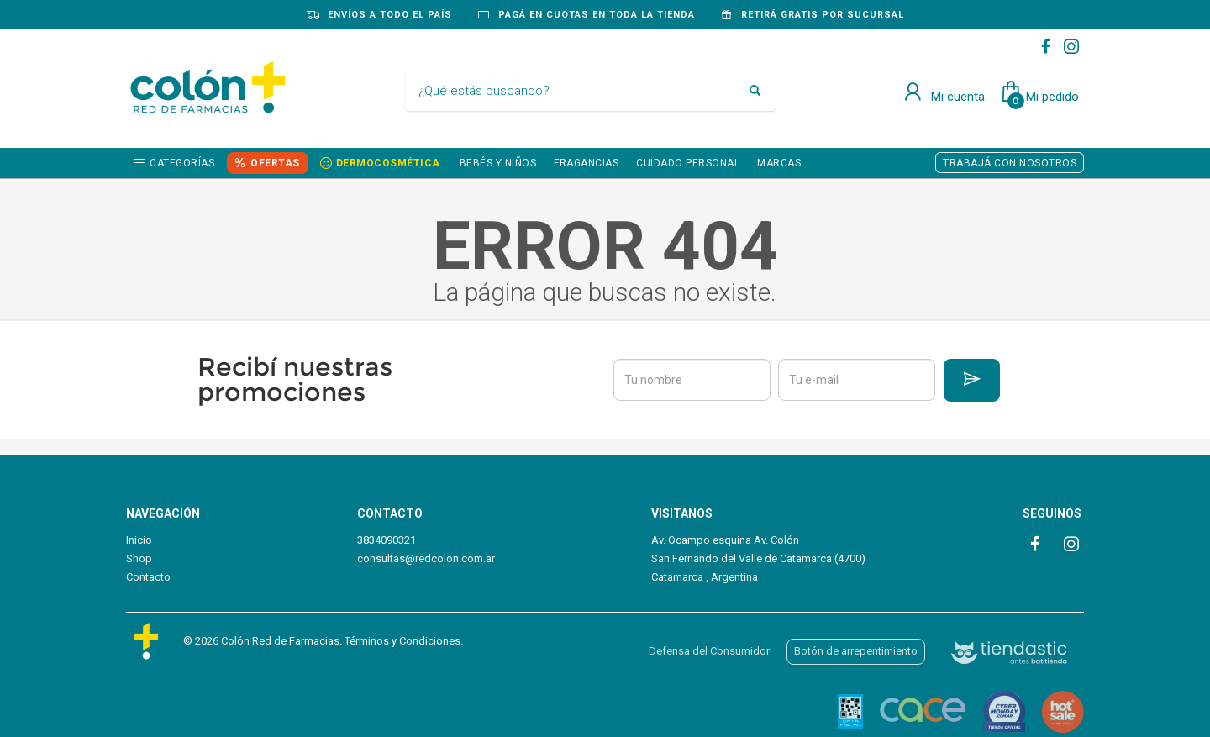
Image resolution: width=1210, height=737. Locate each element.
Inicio (139, 540)
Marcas (779, 163)
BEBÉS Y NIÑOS (498, 163)
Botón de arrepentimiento (856, 651)
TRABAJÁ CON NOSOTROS (1009, 163)
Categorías (182, 163)
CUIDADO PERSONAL (687, 163)
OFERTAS (275, 163)
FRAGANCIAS (586, 163)
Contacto (148, 577)
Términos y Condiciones (402, 640)
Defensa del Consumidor (709, 651)
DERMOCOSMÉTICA (388, 163)
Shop (139, 558)
